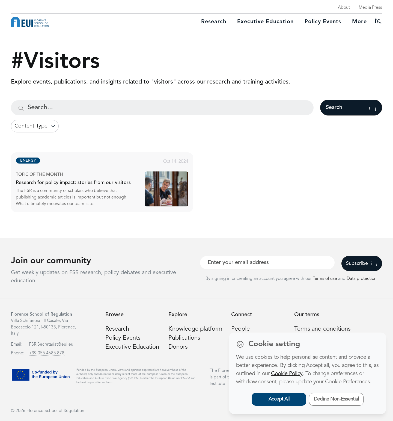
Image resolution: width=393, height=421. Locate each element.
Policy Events (323, 22)
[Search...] (162, 107)
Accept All (279, 399)
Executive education (265, 22)
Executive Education (132, 347)
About (344, 7)
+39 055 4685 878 (46, 353)
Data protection (362, 279)
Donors (177, 347)
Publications (184, 338)
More (359, 22)
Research (213, 22)
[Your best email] (267, 262)
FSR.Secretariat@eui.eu (51, 344)
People (240, 329)
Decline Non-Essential (336, 399)
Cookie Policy (286, 373)
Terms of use (325, 279)
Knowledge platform (195, 329)
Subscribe (361, 263)
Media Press (370, 7)
